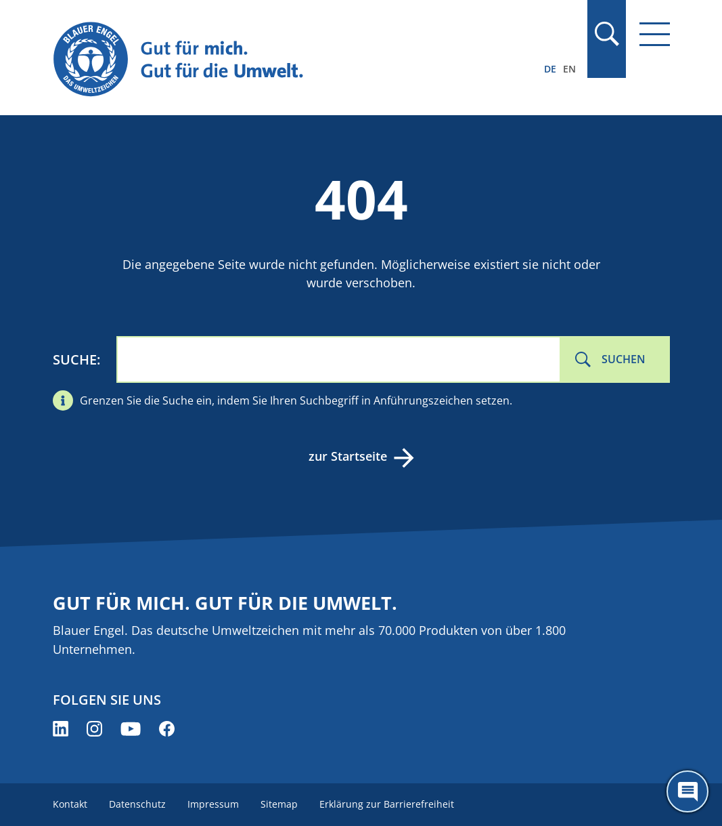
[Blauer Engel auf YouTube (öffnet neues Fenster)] (130, 729)
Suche (75, 359)
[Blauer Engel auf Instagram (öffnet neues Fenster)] (94, 729)
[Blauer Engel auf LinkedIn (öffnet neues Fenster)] (60, 729)
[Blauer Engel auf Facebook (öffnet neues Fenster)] (167, 729)
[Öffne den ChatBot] (687, 791)
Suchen (624, 359)
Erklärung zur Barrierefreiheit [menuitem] (386, 804)
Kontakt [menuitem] (70, 804)
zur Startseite (348, 456)
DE (550, 68)
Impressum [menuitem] (213, 804)
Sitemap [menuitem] (279, 804)
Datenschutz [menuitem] (137, 804)
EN (569, 68)
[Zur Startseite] (268, 60)
